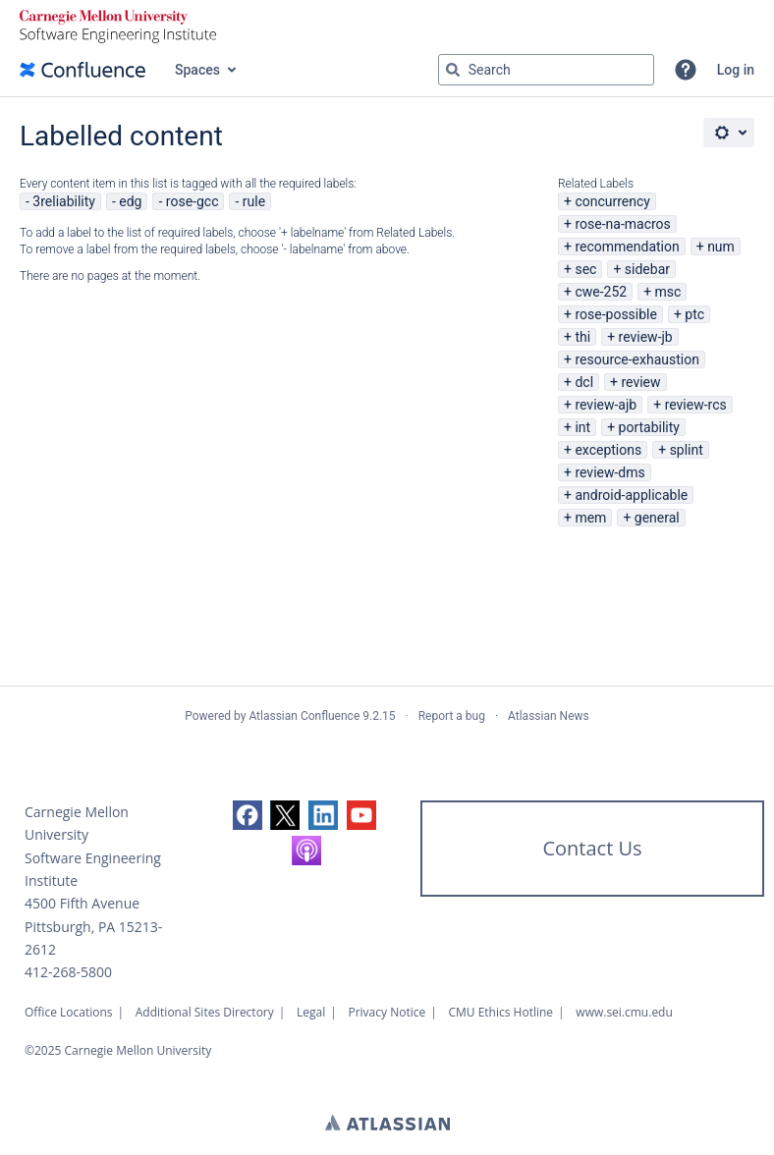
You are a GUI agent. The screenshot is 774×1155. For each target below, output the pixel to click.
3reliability (63, 201)
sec (585, 269)
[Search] (453, 70)
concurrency (612, 201)
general (657, 517)
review (640, 382)
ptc (694, 314)
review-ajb (605, 404)
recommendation (627, 246)
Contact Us (591, 848)
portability (649, 427)
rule (254, 201)
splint (686, 450)
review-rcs (696, 404)
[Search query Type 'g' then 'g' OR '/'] (546, 69)
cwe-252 (601, 292)
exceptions (608, 450)
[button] (685, 69)
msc (668, 292)
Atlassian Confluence (304, 716)
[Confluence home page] (82, 69)
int (582, 427)
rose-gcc (192, 201)
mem (590, 517)
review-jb (646, 337)
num (721, 246)
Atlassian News (548, 716)
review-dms (609, 472)
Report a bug (451, 716)
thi (582, 337)
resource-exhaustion (637, 359)
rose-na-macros (622, 224)
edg (130, 201)
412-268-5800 (68, 971)
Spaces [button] (197, 70)
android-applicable (631, 495)
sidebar (647, 269)
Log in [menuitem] (735, 70)
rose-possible (616, 314)
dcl (584, 382)
